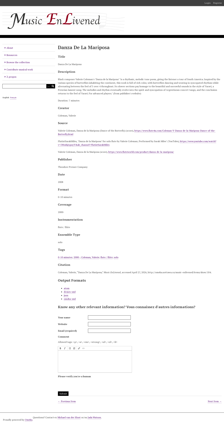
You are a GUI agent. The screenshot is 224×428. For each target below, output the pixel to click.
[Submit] (53, 86)
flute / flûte (107, 257)
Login (208, 3)
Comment (63, 336)
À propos (11, 76)
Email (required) (67, 331)
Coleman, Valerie (90, 257)
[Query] (28, 86)
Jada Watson (94, 417)
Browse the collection (18, 62)
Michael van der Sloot (69, 417)
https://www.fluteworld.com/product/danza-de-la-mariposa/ (141, 151)
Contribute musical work (19, 69)
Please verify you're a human (74, 376)
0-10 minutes (65, 257)
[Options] (48, 86)
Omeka (28, 419)
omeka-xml (70, 298)
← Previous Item (67, 401)
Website (62, 324)
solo (116, 257)
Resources (11, 55)
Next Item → (215, 401)
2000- (77, 257)
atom (66, 288)
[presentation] (60, 348)
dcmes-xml (70, 291)
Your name (64, 317)
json (66, 295)
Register (217, 3)
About (9, 47)
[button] (60, 348)
